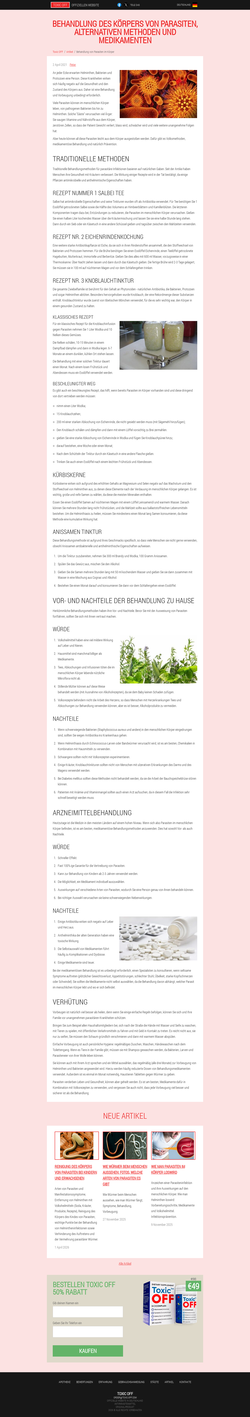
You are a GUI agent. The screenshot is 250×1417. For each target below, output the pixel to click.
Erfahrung (105, 1382)
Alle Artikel (125, 1263)
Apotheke (65, 1382)
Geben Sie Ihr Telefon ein (67, 1323)
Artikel (169, 1382)
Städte (154, 1382)
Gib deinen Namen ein (66, 1303)
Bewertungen (84, 1382)
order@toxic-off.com (125, 1397)
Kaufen (88, 1350)
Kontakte (185, 1382)
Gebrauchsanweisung (131, 1382)
